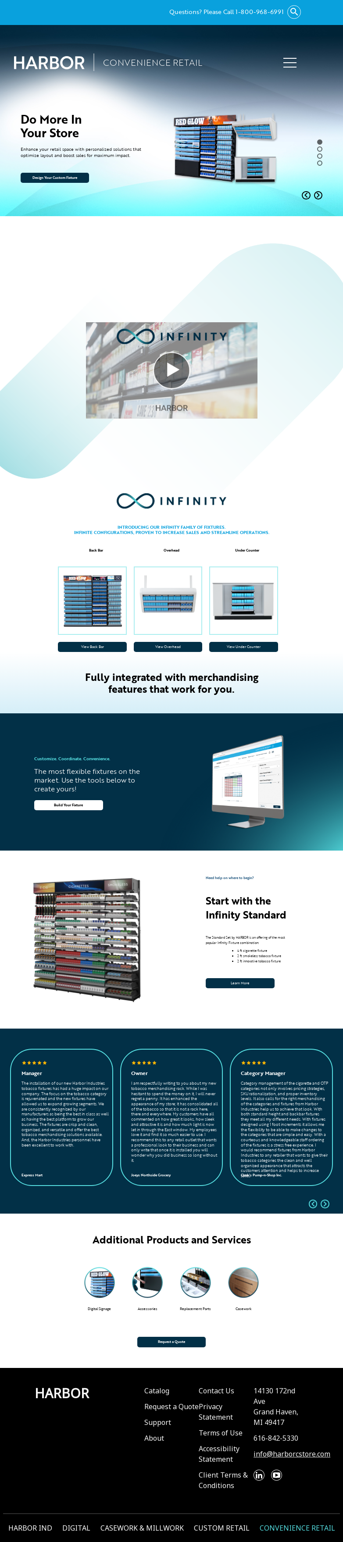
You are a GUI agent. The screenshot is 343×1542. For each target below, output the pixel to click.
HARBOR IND (30, 1528)
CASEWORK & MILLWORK (142, 1528)
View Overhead (168, 646)
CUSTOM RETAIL (222, 1528)
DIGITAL (76, 1528)
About (154, 1438)
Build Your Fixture (68, 805)
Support (157, 1422)
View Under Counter (244, 646)
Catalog (156, 1391)
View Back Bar (92, 646)
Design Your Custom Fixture (54, 177)
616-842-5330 (276, 1438)
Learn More (240, 983)
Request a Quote (171, 1341)
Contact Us (216, 1391)
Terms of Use (221, 1433)
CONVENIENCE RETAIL (297, 1528)
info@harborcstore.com (292, 1454)
